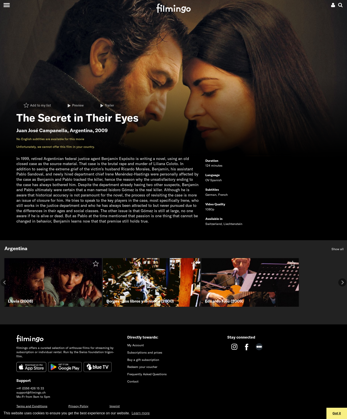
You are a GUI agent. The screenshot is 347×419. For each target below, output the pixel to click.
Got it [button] (337, 413)
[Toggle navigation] (6, 5)
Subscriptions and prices (144, 352)
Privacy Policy (78, 406)
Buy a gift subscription (143, 360)
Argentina (81, 130)
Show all (338, 249)
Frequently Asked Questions (147, 374)
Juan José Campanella (41, 130)
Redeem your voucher (142, 367)
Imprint (115, 406)
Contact (133, 381)
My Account (135, 345)
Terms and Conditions (31, 406)
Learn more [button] (141, 413)
